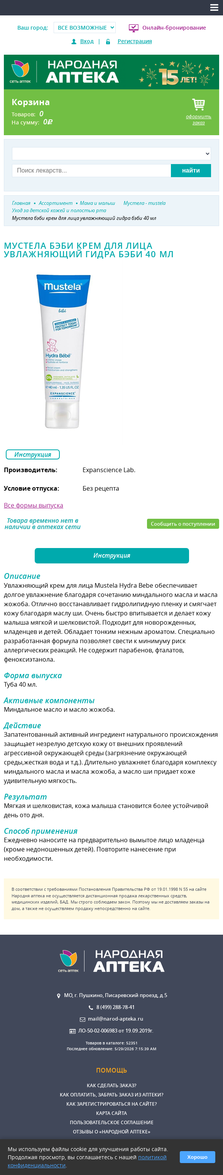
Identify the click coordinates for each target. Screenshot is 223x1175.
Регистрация (135, 41)
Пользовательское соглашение (112, 1122)
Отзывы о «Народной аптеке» (111, 1131)
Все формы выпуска (33, 505)
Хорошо (198, 1157)
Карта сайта (111, 1113)
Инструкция (32, 454)
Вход (87, 41)
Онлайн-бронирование (174, 27)
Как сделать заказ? (111, 1085)
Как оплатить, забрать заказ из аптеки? (111, 1094)
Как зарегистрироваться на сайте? (111, 1104)
